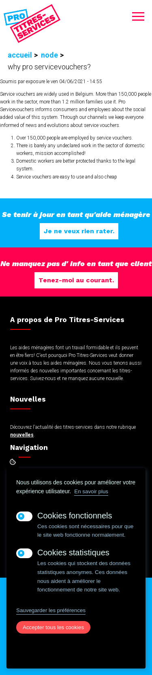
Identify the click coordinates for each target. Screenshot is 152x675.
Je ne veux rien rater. (79, 231)
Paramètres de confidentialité (12, 462)
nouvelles (22, 435)
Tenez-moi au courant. (76, 280)
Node (49, 55)
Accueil (20, 55)
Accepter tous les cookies (53, 627)
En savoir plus (91, 491)
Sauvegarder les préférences (51, 610)
